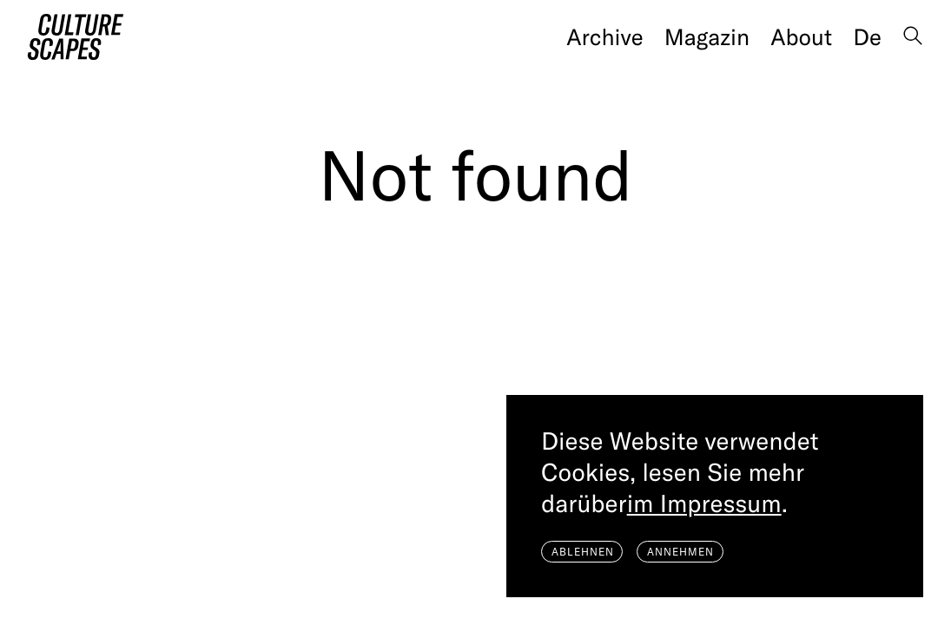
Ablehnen (582, 551)
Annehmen (680, 551)
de (867, 37)
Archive (604, 37)
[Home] (75, 37)
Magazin (707, 37)
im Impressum (704, 504)
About (801, 37)
